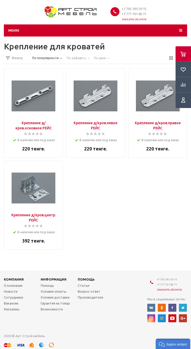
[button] (173, 344)
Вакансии (11, 303)
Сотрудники (13, 297)
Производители (90, 297)
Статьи (83, 285)
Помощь (86, 279)
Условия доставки (55, 297)
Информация (53, 279)
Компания (14, 279)
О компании (13, 285)
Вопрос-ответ (89, 291)
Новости (11, 291)
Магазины (12, 309)
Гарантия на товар (55, 303)
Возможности (52, 309)
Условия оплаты (53, 291)
